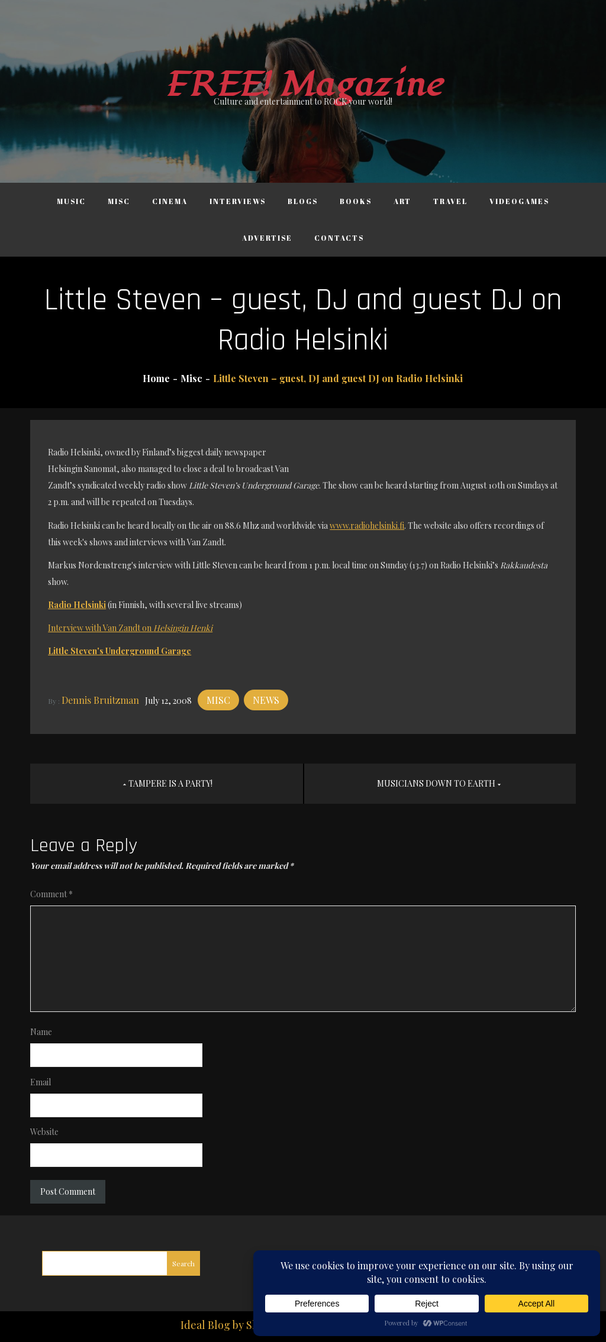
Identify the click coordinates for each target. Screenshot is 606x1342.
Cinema (170, 201)
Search (183, 1263)
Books (356, 201)
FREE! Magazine (303, 85)
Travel (450, 201)
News (266, 700)
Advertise (267, 237)
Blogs (303, 201)
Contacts (339, 237)
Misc (119, 201)
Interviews (237, 201)
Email (40, 1082)
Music (71, 201)
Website (44, 1131)
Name (41, 1031)
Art (402, 201)
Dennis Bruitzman (100, 700)
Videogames (519, 201)
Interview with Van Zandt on (130, 627)
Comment (51, 894)
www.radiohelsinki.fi (367, 525)
